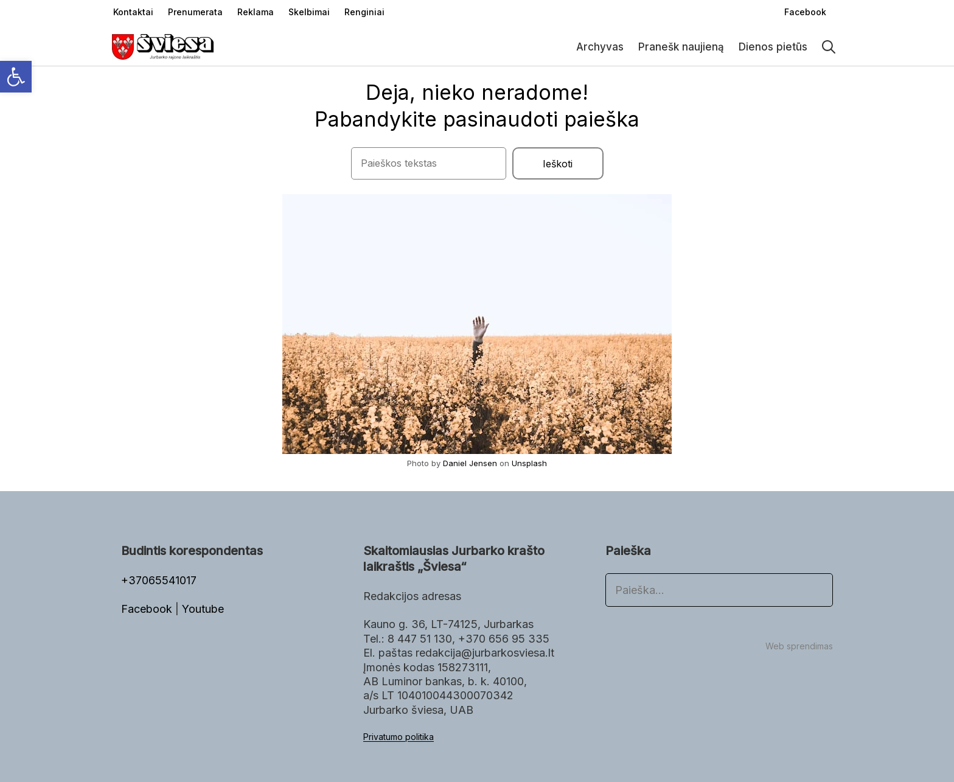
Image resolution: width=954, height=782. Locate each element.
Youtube (203, 608)
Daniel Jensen (470, 463)
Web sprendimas (799, 646)
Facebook (148, 608)
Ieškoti (558, 164)
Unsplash (529, 463)
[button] (16, 77)
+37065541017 (159, 580)
